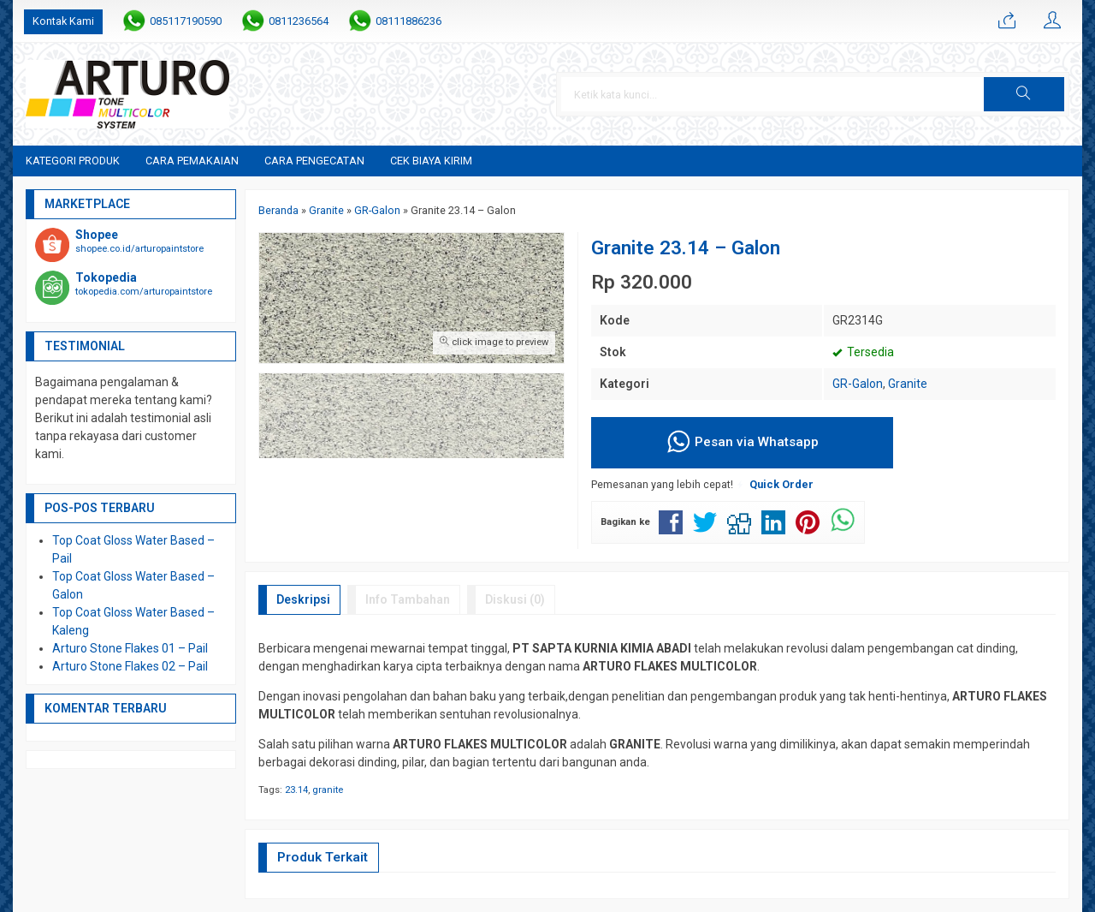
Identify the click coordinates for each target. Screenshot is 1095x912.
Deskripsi (303, 599)
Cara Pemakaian (192, 160)
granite (327, 790)
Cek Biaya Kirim (431, 160)
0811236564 (298, 21)
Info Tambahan (407, 599)
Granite (907, 383)
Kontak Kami (63, 21)
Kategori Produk (73, 160)
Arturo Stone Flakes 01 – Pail (130, 648)
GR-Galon (857, 383)
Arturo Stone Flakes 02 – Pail (130, 666)
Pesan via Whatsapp (742, 443)
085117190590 (186, 21)
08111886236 (408, 21)
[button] (1024, 94)
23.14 (296, 790)
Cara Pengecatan (314, 160)
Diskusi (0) (515, 599)
